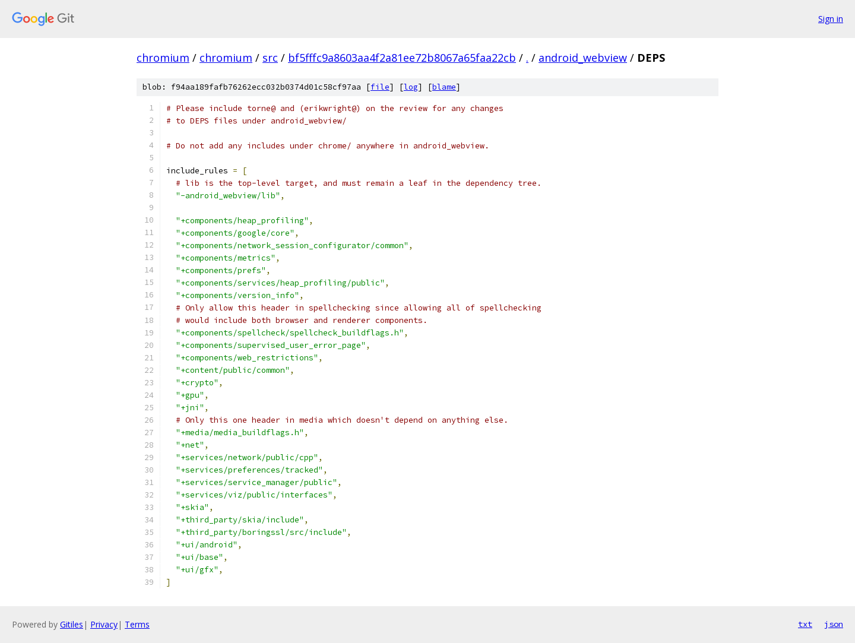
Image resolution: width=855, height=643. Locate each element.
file (380, 87)
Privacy (104, 624)
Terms (137, 624)
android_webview (583, 57)
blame (444, 87)
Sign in (830, 18)
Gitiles (71, 624)
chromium (163, 57)
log (411, 87)
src (270, 57)
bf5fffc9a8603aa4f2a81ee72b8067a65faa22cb (402, 57)
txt (805, 624)
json (833, 624)
